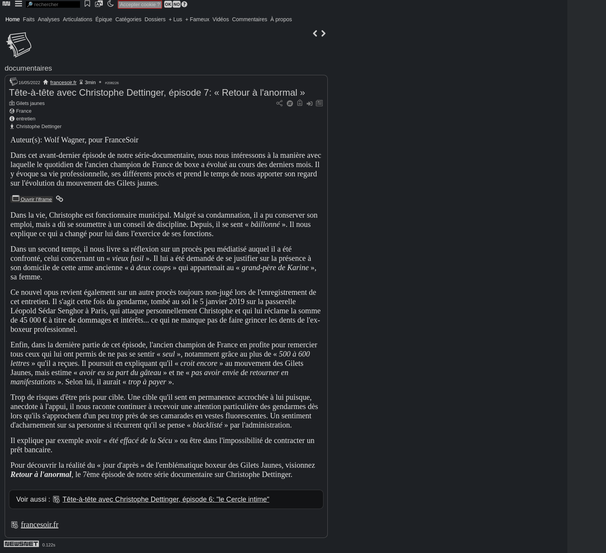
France (24, 111)
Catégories (128, 19)
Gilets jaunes (30, 103)
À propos (281, 19)
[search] (53, 4)
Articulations (77, 19)
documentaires (28, 68)
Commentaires (249, 19)
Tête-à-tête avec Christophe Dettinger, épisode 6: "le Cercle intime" (166, 499)
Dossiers (155, 19)
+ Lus (175, 19)
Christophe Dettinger (38, 126)
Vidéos (221, 19)
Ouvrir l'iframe (32, 199)
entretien (26, 119)
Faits (28, 19)
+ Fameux (197, 19)
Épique (103, 19)
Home (12, 19)
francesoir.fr (63, 82)
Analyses (49, 19)
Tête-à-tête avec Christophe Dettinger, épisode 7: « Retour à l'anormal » (157, 92)
